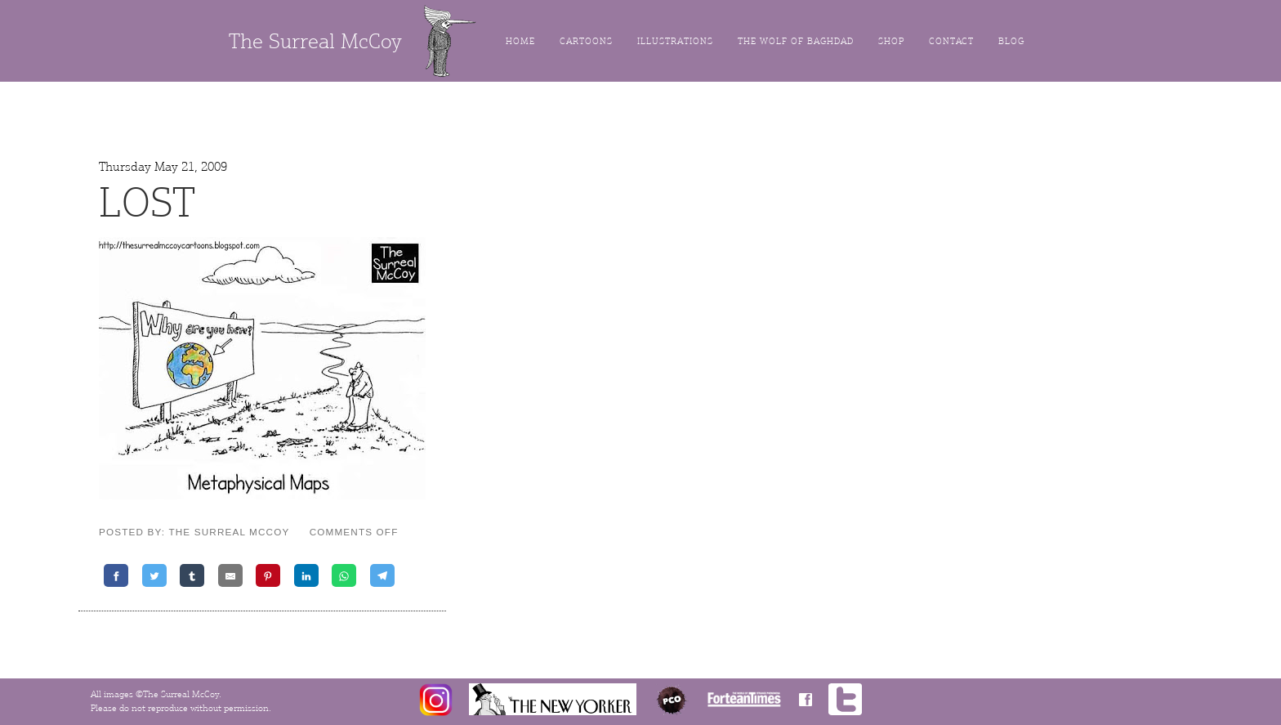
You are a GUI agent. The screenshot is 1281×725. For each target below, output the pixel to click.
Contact (951, 41)
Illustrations (675, 41)
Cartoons (586, 41)
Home (520, 41)
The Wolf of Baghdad (796, 41)
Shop (891, 41)
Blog (1011, 41)
